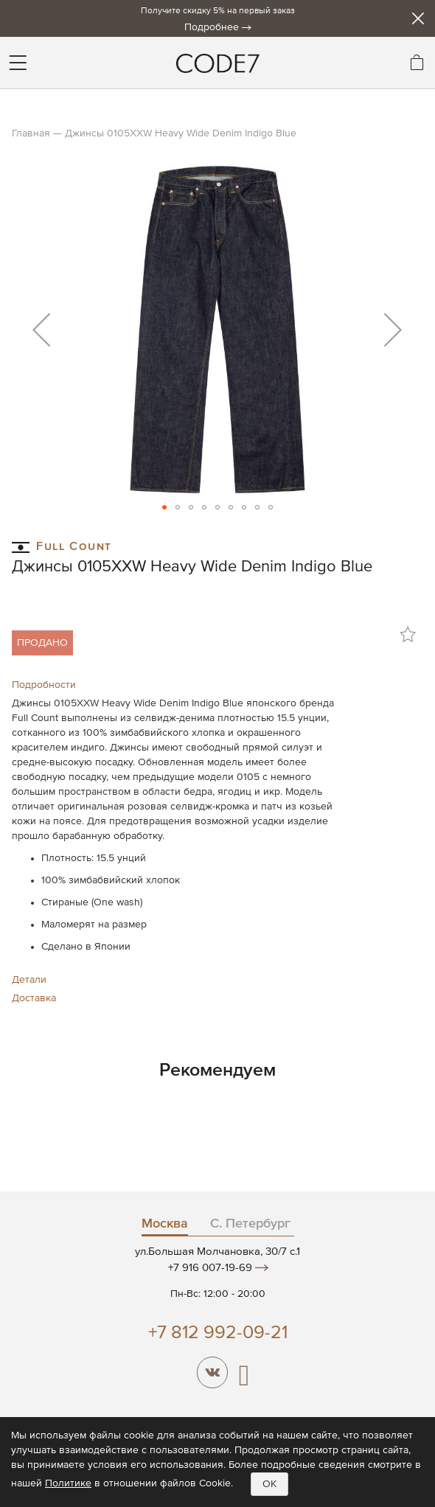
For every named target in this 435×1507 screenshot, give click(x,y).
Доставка (34, 998)
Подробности (44, 685)
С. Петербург (250, 1224)
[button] (41, 329)
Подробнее (211, 27)
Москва (165, 1224)
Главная (31, 133)
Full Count (62, 546)
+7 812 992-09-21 (218, 1333)
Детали (29, 980)
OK (269, 1484)
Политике (68, 1483)
